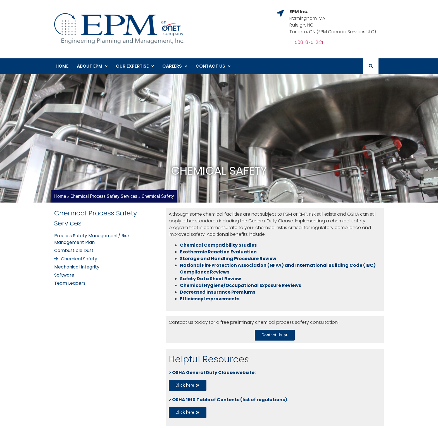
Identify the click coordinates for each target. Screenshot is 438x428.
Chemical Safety (79, 259)
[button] (92, 66)
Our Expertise (135, 66)
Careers (174, 66)
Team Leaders (69, 283)
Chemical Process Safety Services (103, 196)
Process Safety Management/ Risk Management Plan (92, 239)
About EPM (92, 66)
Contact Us (213, 66)
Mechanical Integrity (76, 267)
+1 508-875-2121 (306, 42)
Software (64, 275)
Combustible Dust (74, 250)
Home (62, 66)
